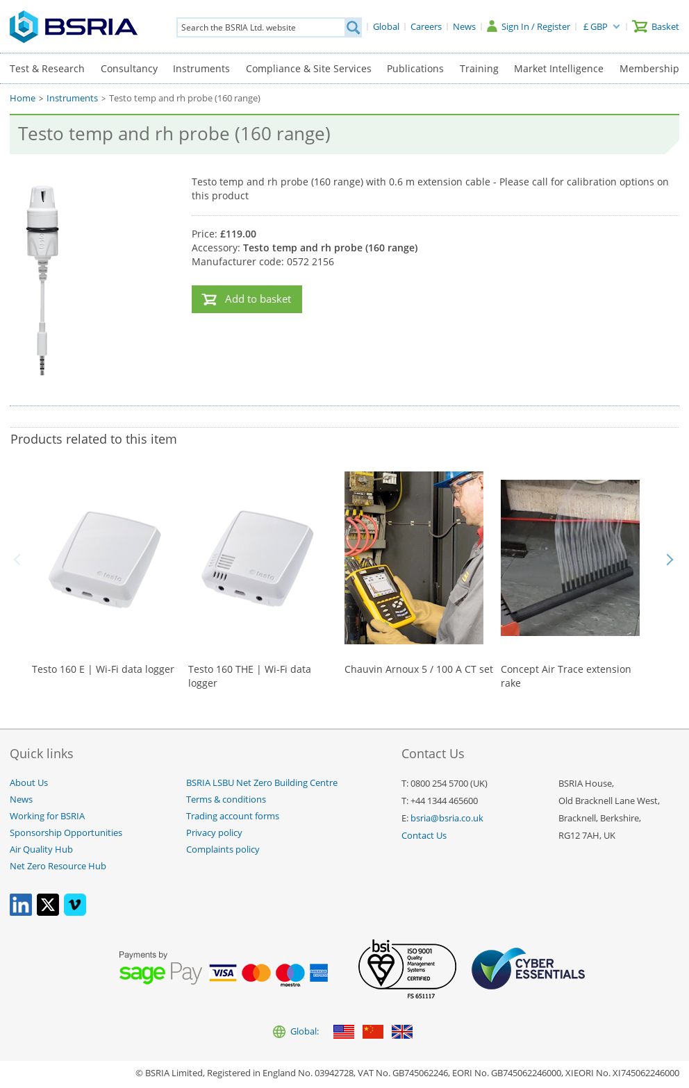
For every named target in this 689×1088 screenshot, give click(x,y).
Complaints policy (223, 849)
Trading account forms (232, 816)
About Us (29, 783)
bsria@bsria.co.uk (446, 818)
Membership (649, 68)
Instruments (201, 68)
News (21, 799)
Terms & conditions (226, 799)
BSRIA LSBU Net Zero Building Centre (262, 783)
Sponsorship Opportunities (66, 833)
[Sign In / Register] (528, 26)
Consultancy (129, 68)
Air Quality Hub (41, 849)
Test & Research (47, 68)
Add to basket (258, 299)
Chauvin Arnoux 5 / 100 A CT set (418, 669)
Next (669, 559)
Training (479, 68)
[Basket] (655, 26)
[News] (464, 26)
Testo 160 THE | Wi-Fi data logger (249, 675)
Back (19, 559)
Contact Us (424, 836)
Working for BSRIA (47, 816)
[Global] (386, 26)
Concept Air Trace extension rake (566, 675)
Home (22, 98)
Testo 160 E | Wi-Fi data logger (103, 669)
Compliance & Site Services (309, 68)
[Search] (352, 27)
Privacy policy (214, 833)
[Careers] (426, 26)
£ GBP (595, 26)
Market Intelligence (559, 68)
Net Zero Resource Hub (58, 866)
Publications (415, 68)
